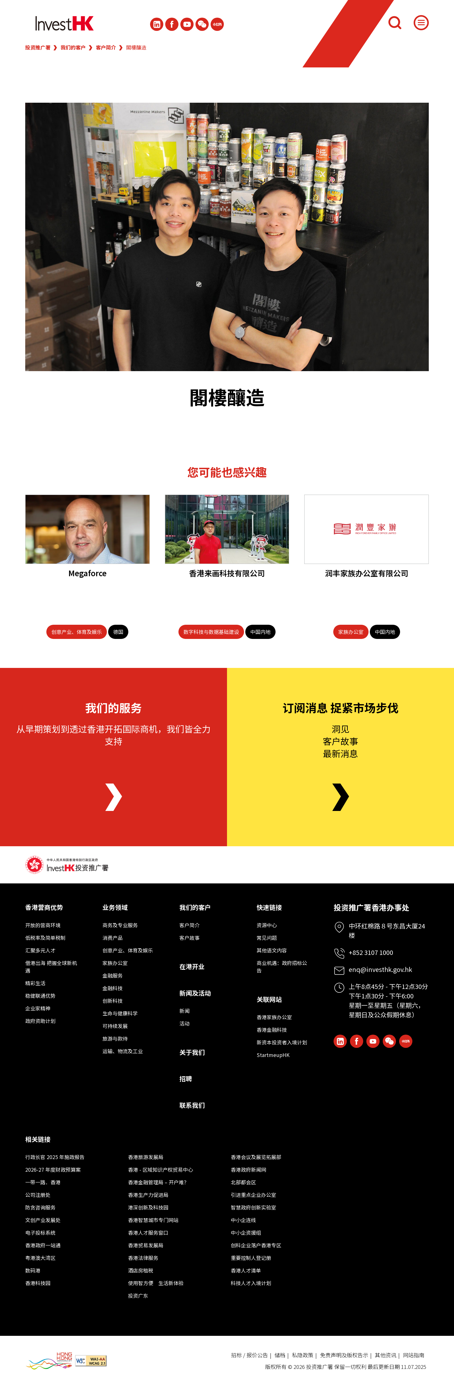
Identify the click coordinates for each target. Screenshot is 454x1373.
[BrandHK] (49, 1360)
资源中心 (267, 925)
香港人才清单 (246, 1270)
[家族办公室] (351, 632)
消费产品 (112, 937)
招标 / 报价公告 (249, 1355)
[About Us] (114, 797)
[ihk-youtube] (187, 24)
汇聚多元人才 (40, 950)
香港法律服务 (143, 1257)
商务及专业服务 (120, 925)
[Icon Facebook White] (171, 24)
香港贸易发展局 (145, 1245)
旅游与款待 (115, 1038)
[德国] (118, 632)
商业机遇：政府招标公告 (282, 966)
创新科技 (112, 1000)
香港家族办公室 (274, 1017)
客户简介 (106, 47)
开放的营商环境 (43, 925)
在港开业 (192, 966)
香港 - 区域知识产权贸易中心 (160, 1169)
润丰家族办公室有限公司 (366, 572)
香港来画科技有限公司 (227, 572)
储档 (280, 1355)
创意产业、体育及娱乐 (127, 950)
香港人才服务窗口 (148, 1232)
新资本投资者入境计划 (282, 1042)
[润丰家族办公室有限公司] (366, 529)
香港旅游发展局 (145, 1157)
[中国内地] (260, 632)
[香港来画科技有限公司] (227, 529)
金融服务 (112, 975)
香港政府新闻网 (248, 1169)
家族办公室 (115, 963)
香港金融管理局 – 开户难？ (158, 1182)
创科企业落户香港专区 (256, 1245)
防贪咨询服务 (40, 1207)
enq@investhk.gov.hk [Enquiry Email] (380, 969)
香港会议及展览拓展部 (256, 1157)
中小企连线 (243, 1220)
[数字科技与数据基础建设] (211, 632)
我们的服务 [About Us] (113, 707)
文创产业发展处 (43, 1220)
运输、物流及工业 (122, 1051)
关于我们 (192, 1052)
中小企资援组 (246, 1232)
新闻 (184, 1010)
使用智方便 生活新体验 (155, 1283)
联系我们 (192, 1105)
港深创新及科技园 (148, 1207)
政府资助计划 (40, 1021)
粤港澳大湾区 (40, 1257)
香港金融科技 (272, 1029)
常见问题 (267, 937)
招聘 (185, 1078)
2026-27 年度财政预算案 (53, 1169)
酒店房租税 (140, 1270)
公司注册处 (37, 1194)
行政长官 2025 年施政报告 (54, 1157)
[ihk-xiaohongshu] (217, 24)
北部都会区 (243, 1182)
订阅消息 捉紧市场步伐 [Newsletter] (340, 707)
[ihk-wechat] (202, 24)
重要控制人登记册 (251, 1257)
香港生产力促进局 (148, 1194)
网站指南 (413, 1355)
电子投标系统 (40, 1232)
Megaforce (87, 572)
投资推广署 (37, 47)
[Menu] (421, 22)
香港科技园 (37, 1283)
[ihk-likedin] (156, 24)
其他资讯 (385, 1355)
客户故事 (189, 937)
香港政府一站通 (43, 1245)
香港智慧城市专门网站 (153, 1220)
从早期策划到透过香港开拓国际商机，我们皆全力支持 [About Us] (113, 734)
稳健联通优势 (40, 995)
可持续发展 (115, 1026)
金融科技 (112, 988)
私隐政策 (302, 1355)
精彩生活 (35, 983)
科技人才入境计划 (251, 1283)
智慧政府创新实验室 (253, 1207)
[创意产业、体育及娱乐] (76, 632)
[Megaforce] (87, 529)
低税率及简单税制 (45, 937)
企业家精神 (37, 1008)
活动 (184, 1023)
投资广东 (138, 1295)
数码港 (32, 1270)
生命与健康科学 (120, 1013)
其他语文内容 (272, 950)
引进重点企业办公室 (253, 1194)
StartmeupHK (273, 1055)
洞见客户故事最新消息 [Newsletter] (340, 741)
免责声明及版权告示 (344, 1355)
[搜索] (394, 22)
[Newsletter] (341, 797)
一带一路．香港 (43, 1182)
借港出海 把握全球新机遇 (51, 966)
